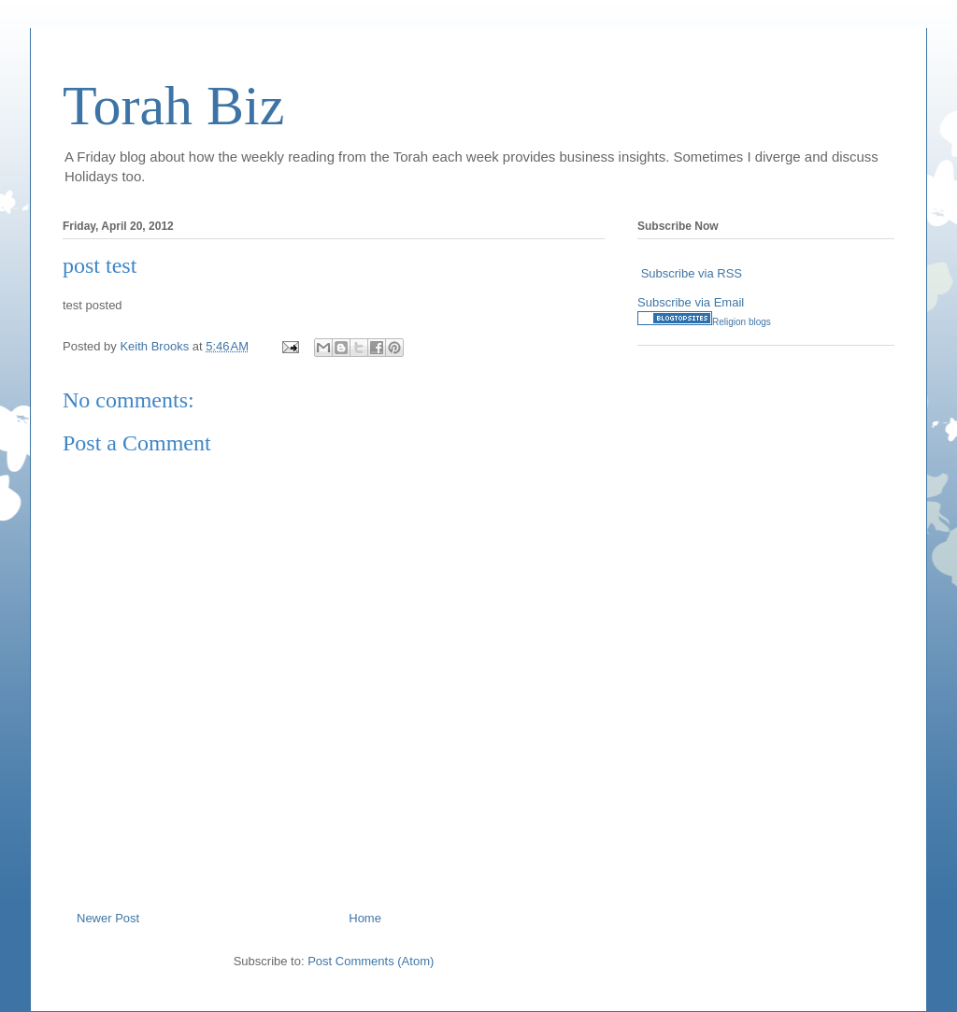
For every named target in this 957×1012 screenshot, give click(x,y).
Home (365, 918)
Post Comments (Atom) (370, 961)
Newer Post (108, 918)
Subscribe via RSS (691, 273)
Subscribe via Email (690, 302)
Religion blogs (741, 322)
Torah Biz (173, 105)
